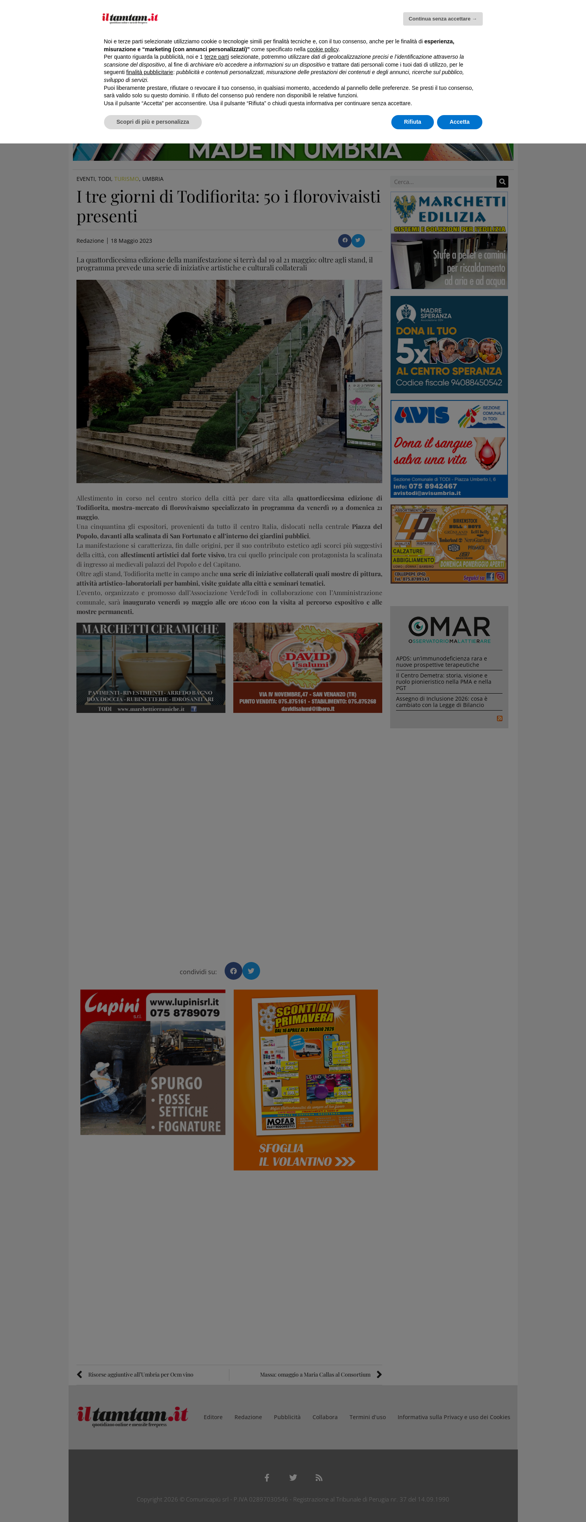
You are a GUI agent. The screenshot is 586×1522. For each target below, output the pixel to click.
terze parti (217, 57)
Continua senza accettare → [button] (443, 19)
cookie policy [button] (322, 49)
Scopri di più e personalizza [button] (153, 122)
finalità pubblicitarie (149, 72)
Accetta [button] (460, 122)
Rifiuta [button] (412, 122)
